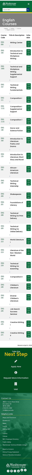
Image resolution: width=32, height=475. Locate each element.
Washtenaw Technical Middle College (15, 445)
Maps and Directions (9, 418)
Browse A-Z (6, 420)
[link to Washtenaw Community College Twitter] (21, 471)
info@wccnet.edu (8, 410)
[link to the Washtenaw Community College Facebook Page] (8, 471)
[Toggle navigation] (28, 4)
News (4, 423)
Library (5, 433)
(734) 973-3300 (7, 408)
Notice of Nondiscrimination (12, 455)
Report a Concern (8, 449)
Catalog (6, 28)
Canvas (5, 436)
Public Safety (7, 442)
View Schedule (28, 44)
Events (5, 426)
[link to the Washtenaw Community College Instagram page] (11, 471)
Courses (19, 28)
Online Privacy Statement (11, 452)
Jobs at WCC (6, 429)
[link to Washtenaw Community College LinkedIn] (25, 471)
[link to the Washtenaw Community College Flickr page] (14, 471)
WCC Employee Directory (11, 439)
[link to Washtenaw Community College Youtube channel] (18, 471)
